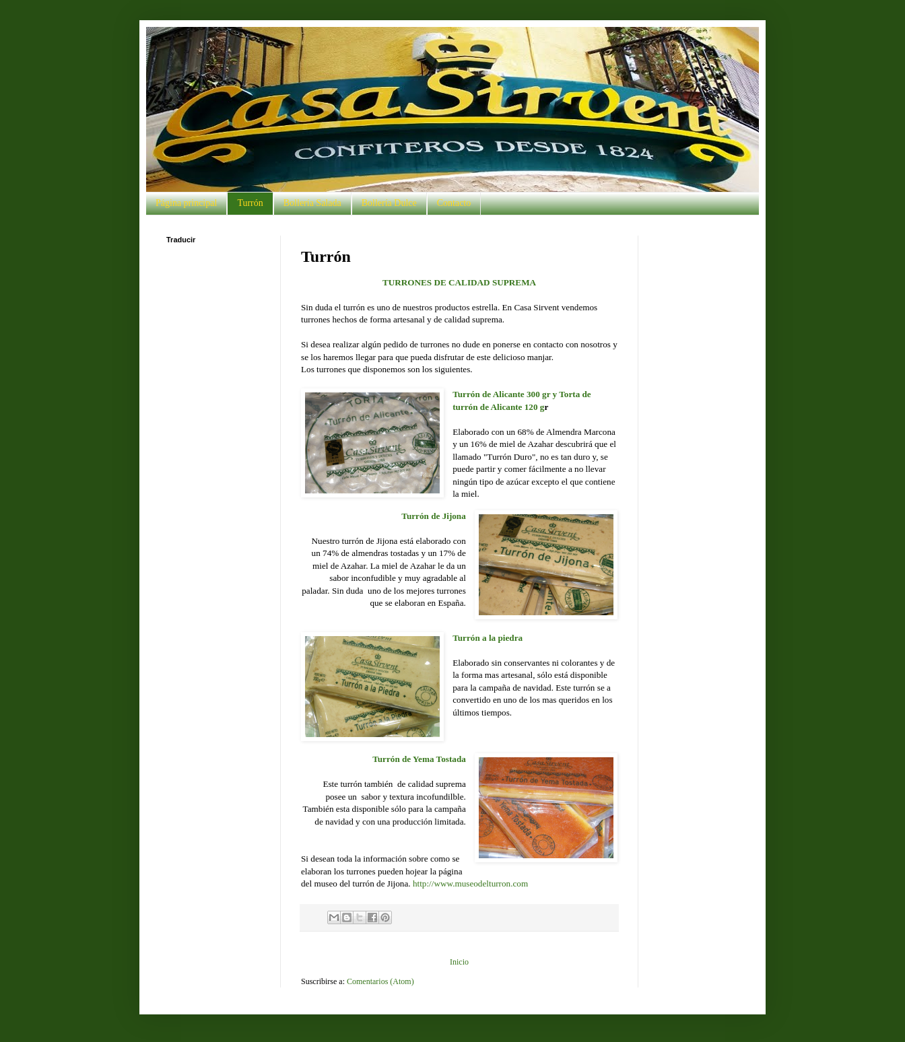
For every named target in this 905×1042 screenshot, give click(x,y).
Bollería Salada (312, 203)
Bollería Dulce (389, 203)
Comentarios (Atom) (380, 981)
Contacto (454, 203)
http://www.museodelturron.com (470, 883)
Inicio (459, 962)
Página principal (186, 203)
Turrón (250, 203)
